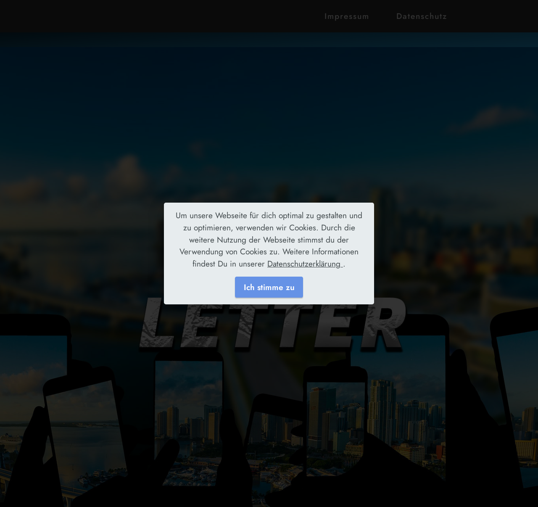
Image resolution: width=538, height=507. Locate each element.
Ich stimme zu (269, 287)
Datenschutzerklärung (305, 263)
